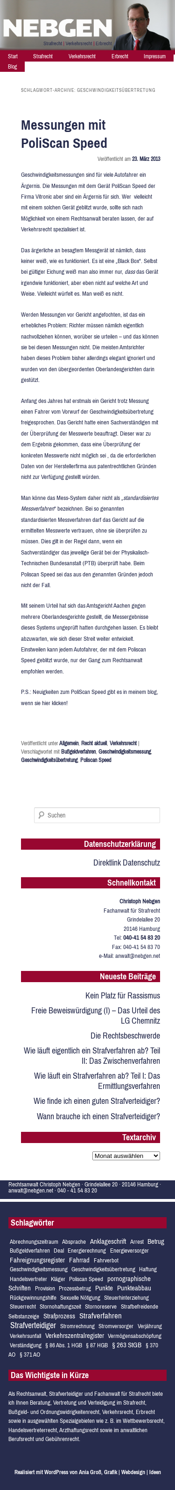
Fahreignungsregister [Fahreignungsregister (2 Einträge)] (37, 1260)
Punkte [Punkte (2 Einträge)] (104, 1288)
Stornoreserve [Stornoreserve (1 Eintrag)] (101, 1306)
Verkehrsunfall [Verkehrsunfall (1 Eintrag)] (25, 1335)
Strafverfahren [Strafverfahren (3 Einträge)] (100, 1315)
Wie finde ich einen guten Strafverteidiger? (97, 1101)
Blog (12, 66)
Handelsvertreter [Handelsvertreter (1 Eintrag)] (28, 1278)
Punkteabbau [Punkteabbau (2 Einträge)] (134, 1288)
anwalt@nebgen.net (137, 955)
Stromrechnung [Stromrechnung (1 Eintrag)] (77, 1326)
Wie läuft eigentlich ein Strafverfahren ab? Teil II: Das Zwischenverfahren (92, 1056)
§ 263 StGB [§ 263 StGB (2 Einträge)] (126, 1345)
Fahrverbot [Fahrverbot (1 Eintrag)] (106, 1260)
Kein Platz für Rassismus (122, 995)
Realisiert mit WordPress (41, 1472)
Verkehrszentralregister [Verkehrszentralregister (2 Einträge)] (74, 1335)
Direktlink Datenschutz (126, 862)
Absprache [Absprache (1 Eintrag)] (74, 1241)
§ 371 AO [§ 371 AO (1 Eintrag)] (30, 1354)
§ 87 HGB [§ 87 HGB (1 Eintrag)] (97, 1345)
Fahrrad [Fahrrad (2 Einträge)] (79, 1260)
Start (13, 56)
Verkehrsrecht (82, 56)
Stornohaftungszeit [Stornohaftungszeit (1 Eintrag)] (60, 1306)
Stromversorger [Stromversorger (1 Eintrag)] (115, 1326)
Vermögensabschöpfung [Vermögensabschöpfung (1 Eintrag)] (134, 1335)
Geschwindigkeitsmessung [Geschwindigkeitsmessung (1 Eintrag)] (39, 1269)
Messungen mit (64, 134)
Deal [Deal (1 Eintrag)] (59, 1250)
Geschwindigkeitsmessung (124, 751)
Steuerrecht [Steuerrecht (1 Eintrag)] (23, 1306)
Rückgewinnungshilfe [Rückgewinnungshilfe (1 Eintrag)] (33, 1297)
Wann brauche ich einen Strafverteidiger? (98, 1116)
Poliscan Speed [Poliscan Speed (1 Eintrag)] (86, 1278)
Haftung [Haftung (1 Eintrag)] (148, 1269)
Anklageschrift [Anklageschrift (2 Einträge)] (108, 1241)
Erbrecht (120, 56)
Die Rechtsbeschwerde (125, 1035)
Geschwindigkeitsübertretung (49, 760)
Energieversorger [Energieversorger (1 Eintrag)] (129, 1250)
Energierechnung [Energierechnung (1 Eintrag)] (87, 1250)
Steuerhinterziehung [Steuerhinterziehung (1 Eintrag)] (126, 1297)
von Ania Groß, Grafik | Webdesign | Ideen (115, 1472)
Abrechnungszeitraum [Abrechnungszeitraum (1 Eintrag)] (34, 1241)
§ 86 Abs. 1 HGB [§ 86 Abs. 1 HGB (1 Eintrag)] (63, 1345)
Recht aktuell (94, 743)
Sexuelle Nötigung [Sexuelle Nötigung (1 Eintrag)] (80, 1297)
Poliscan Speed (95, 760)
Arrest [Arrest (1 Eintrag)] (137, 1241)
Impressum (155, 56)
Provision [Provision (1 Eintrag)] (45, 1288)
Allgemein (68, 743)
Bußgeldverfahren (78, 751)
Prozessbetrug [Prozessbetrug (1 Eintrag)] (75, 1288)
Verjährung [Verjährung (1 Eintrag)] (150, 1326)
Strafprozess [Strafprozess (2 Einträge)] (59, 1316)
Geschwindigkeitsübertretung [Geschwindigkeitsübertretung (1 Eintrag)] (103, 1269)
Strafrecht (43, 56)
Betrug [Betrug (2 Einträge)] (155, 1241)
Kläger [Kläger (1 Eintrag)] (58, 1278)
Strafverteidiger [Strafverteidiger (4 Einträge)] (33, 1325)
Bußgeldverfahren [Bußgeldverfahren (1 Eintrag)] (30, 1250)
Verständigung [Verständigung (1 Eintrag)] (26, 1345)
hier (47, 703)
